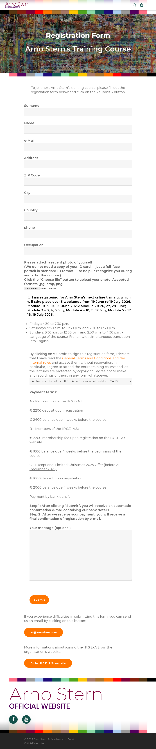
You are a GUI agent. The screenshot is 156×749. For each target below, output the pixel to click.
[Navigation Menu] (149, 5)
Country (78, 214)
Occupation (78, 249)
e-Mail (78, 145)
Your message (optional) (81, 554)
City (78, 197)
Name (78, 127)
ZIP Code (78, 179)
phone (78, 232)
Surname (78, 110)
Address (78, 162)
